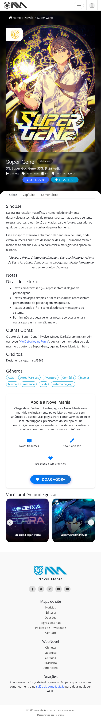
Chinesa (12, 173)
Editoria (50, 612)
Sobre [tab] (13, 195)
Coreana (50, 658)
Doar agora (50, 479)
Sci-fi (44, 384)
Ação (11, 378)
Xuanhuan (30, 173)
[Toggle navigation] (79, 5)
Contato (50, 633)
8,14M (69, 173)
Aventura (51, 378)
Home (15, 18)
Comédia (68, 378)
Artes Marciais (29, 378)
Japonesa (51, 653)
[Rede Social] (32, 589)
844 (45, 173)
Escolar (84, 378)
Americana (51, 668)
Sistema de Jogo (62, 384)
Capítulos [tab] (29, 195)
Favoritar (65, 180)
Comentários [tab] (49, 195)
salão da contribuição (50, 686)
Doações (50, 618)
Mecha (12, 384)
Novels (29, 18)
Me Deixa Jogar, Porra (34, 341)
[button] (91, 522)
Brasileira (50, 663)
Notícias (50, 607)
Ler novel (36, 180)
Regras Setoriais (50, 623)
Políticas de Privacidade (50, 628)
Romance (28, 384)
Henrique (59, 714)
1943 (56, 173)
